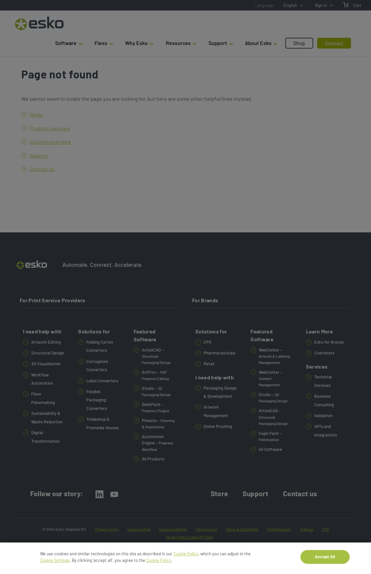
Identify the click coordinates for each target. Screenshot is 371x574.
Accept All (325, 559)
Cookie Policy (185, 556)
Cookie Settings (55, 562)
